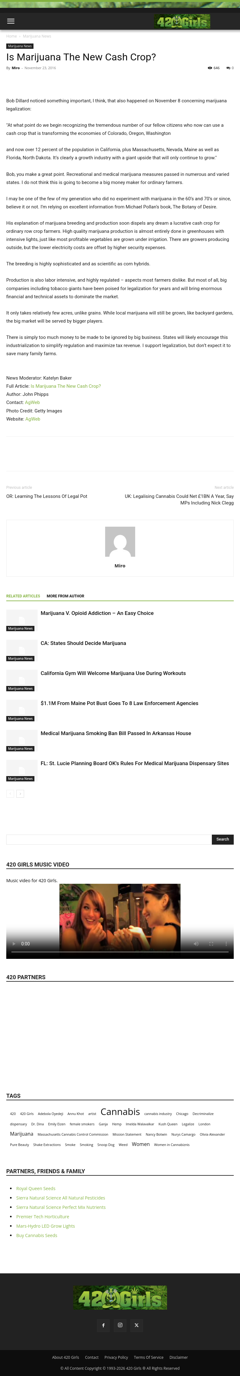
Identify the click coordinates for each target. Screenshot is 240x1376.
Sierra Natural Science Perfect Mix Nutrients (61, 1207)
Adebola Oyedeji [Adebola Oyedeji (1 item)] (50, 1114)
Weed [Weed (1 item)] (123, 1145)
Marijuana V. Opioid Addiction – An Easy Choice (97, 613)
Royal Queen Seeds (35, 1188)
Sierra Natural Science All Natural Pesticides (60, 1198)
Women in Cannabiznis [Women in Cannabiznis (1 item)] (172, 1145)
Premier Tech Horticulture (42, 1217)
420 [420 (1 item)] (13, 1114)
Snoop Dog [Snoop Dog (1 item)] (105, 1145)
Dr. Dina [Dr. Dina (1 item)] (37, 1124)
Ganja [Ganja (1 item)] (103, 1124)
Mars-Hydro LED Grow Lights (45, 1226)
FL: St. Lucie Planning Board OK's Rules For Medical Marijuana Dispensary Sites (135, 763)
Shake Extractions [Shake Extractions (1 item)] (47, 1145)
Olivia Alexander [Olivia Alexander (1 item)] (212, 1134)
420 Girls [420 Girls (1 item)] (27, 1114)
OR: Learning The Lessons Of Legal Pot (46, 496)
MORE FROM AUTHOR (65, 596)
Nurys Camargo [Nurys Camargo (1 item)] (183, 1134)
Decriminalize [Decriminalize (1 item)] (203, 1114)
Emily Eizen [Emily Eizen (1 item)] (56, 1124)
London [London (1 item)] (204, 1124)
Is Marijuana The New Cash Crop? (66, 386)
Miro (16, 67)
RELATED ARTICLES (23, 596)
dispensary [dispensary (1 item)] (18, 1124)
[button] (11, 21)
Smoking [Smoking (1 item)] (86, 1145)
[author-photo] (120, 556)
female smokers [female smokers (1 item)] (82, 1124)
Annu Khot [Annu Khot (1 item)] (76, 1114)
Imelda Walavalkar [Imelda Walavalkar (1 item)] (140, 1124)
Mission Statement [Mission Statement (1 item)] (127, 1134)
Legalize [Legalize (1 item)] (188, 1124)
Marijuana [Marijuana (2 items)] (21, 1134)
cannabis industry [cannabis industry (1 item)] (158, 1114)
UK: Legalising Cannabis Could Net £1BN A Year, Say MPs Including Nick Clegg (179, 500)
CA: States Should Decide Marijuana (83, 643)
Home (11, 36)
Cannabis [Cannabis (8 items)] (120, 1111)
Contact (92, 1357)
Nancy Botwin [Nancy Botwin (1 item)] (156, 1134)
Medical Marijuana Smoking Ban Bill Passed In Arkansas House (116, 733)
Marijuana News (37, 36)
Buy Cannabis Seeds (36, 1235)
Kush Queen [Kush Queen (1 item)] (168, 1124)
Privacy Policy (116, 1357)
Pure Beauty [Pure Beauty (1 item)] (19, 1145)
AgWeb (32, 402)
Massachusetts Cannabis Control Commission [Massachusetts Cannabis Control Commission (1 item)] (73, 1134)
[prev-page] (10, 794)
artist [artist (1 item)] (92, 1114)
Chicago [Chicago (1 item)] (182, 1114)
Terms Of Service (148, 1357)
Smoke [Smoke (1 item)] (70, 1145)
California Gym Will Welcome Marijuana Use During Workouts (113, 673)
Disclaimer (179, 1357)
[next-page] (20, 794)
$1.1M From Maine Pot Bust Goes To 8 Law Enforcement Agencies (119, 703)
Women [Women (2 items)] (141, 1144)
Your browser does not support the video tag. (120, 921)
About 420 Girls (65, 1357)
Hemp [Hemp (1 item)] (116, 1124)
